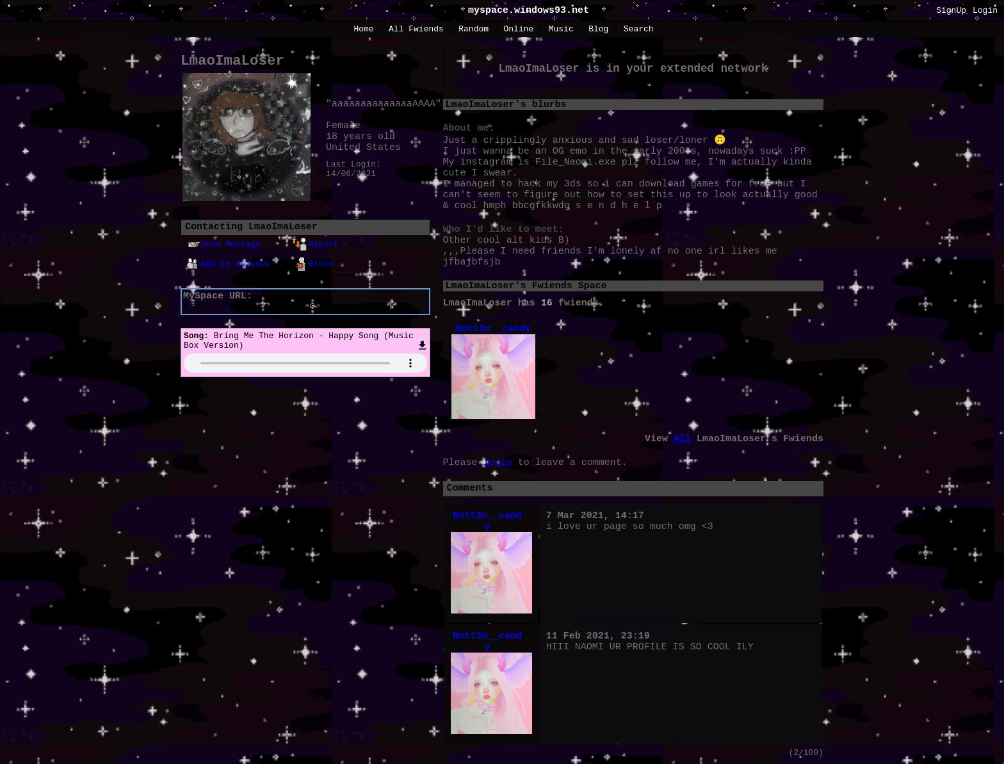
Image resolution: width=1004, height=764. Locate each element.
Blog (598, 29)
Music (561, 29)
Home (363, 29)
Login (985, 10)
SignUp (951, 10)
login (497, 462)
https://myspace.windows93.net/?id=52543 (295, 307)
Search (639, 29)
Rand (473, 29)
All (416, 29)
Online (518, 29)
